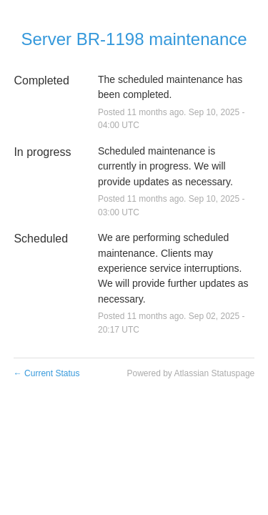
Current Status (47, 373)
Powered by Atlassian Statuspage (190, 373)
